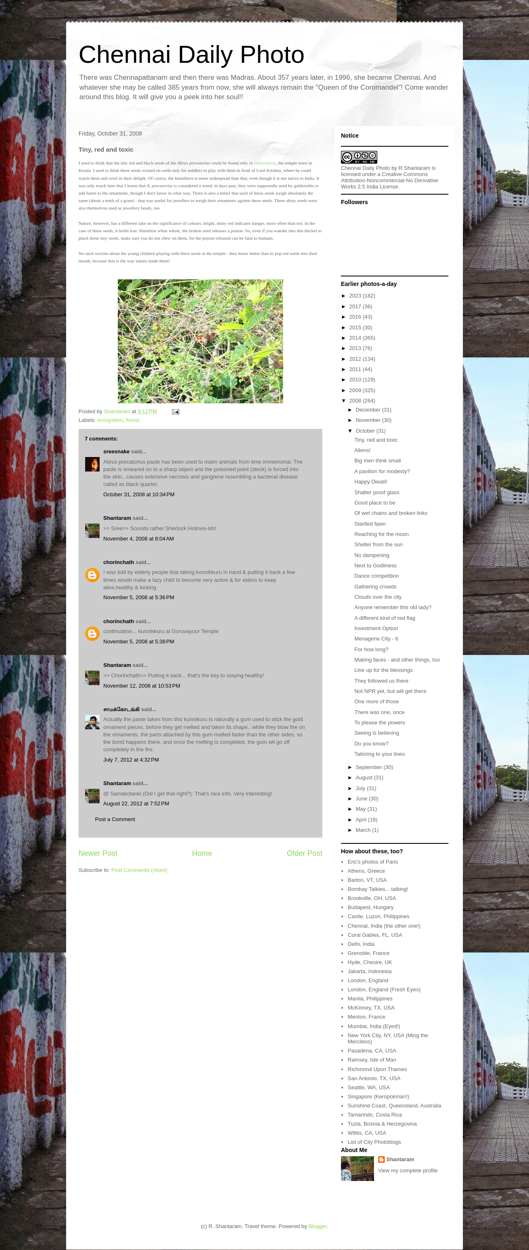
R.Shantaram (415, 168)
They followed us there (381, 681)
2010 (356, 379)
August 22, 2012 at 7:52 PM (136, 803)
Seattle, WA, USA (369, 1087)
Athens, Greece (366, 871)
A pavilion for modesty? (382, 471)
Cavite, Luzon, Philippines (379, 916)
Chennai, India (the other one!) (384, 926)
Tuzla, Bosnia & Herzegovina (382, 1124)
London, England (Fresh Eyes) (384, 989)
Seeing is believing (376, 733)
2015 (356, 327)
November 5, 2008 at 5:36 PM (138, 597)
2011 (356, 369)
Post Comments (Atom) (139, 870)
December (369, 410)
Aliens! (362, 450)
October (366, 431)
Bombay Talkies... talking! (378, 889)
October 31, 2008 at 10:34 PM (138, 494)
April (362, 820)
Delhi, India (361, 944)
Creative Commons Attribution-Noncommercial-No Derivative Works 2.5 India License (389, 180)
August (365, 777)
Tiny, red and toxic (376, 440)
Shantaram (117, 518)
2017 (356, 306)
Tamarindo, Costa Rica (375, 1115)
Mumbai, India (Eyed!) (374, 1026)
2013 (356, 348)
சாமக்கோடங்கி (121, 709)
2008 (356, 401)
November (369, 420)
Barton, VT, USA (367, 880)
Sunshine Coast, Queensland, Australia (394, 1105)
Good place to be (374, 503)
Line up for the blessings (383, 670)
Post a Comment (115, 819)
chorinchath (118, 562)
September (370, 767)
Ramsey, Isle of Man (372, 1060)
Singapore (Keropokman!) (378, 1096)
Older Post (304, 853)
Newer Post (98, 853)
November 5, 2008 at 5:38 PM (138, 641)
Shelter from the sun (378, 544)
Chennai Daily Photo (192, 54)
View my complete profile (408, 1170)
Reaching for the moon (381, 534)
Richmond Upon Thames (377, 1069)
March (364, 830)
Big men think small (377, 460)
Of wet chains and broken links (390, 513)
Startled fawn (370, 524)
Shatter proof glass (376, 492)
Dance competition (376, 576)
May (361, 809)
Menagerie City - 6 (376, 639)
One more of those (376, 701)
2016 (356, 317)
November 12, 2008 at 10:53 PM (141, 686)
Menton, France (366, 1017)
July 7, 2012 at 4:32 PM (131, 760)
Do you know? (371, 743)
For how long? (371, 649)
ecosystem (110, 420)
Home (202, 853)
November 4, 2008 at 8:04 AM (138, 539)
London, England (368, 980)
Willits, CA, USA (367, 1133)
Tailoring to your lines (379, 754)
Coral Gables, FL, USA (375, 935)
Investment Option (376, 628)
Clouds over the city (377, 597)
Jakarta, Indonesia (369, 971)
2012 (356, 359)
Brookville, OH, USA (372, 898)
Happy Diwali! (370, 482)
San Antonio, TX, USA (374, 1078)
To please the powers (379, 722)
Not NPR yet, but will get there (390, 691)
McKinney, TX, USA (371, 1008)
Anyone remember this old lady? (392, 607)
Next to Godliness (375, 565)
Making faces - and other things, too (397, 660)
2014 (356, 338)
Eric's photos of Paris (373, 862)
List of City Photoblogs (374, 1142)
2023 (356, 296)
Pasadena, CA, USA (372, 1051)
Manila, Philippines (370, 998)
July (361, 788)
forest (133, 420)
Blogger (318, 1226)
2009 (356, 390)
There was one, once (379, 712)
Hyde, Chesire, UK (370, 962)
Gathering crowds (375, 586)
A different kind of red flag (384, 618)
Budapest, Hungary (370, 907)
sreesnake (116, 451)
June (362, 798)
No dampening (371, 555)
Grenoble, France (368, 953)
